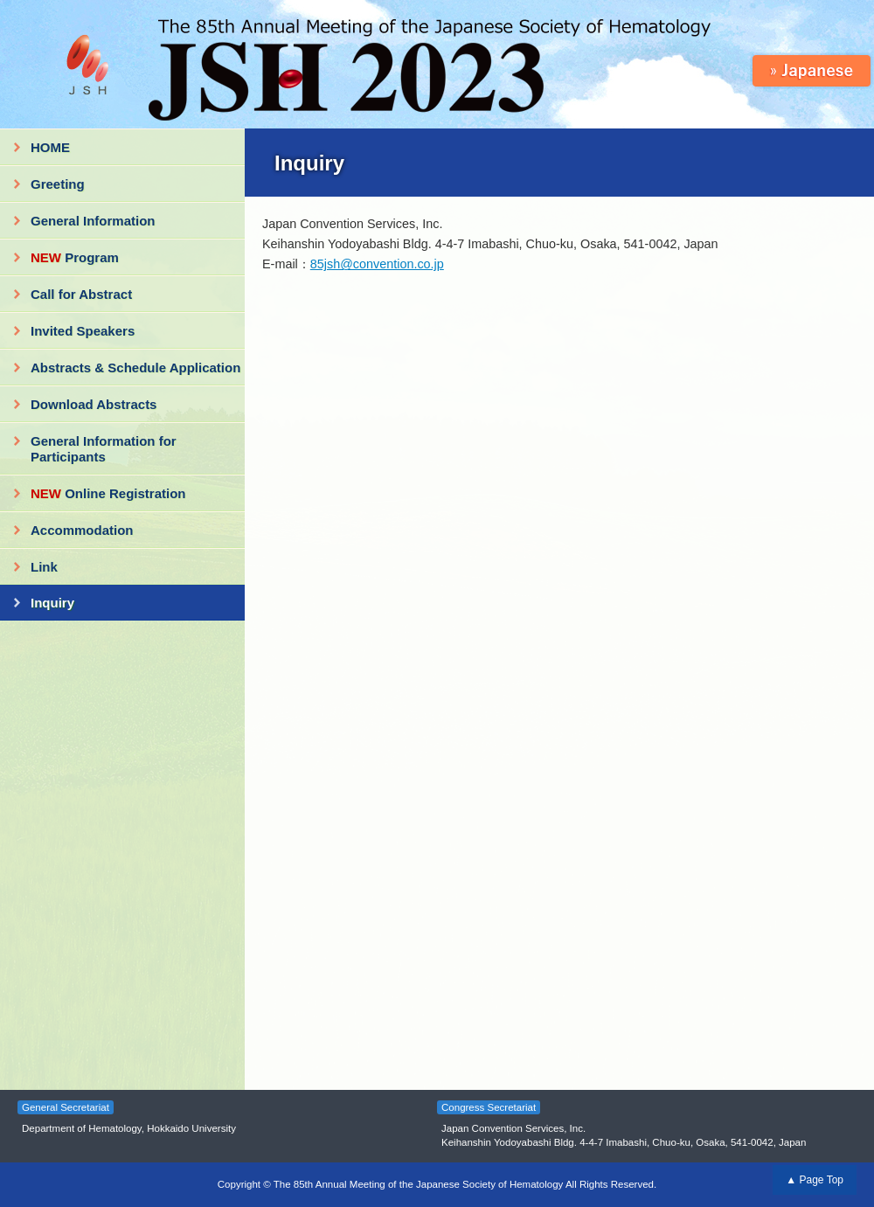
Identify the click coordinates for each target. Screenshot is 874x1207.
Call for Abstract (81, 294)
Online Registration (108, 493)
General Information (93, 220)
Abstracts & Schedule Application (135, 367)
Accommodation (82, 530)
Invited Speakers (83, 330)
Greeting (58, 184)
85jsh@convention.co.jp (377, 264)
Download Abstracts (93, 404)
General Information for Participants (104, 449)
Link (44, 566)
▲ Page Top (814, 1180)
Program (75, 257)
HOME (50, 147)
